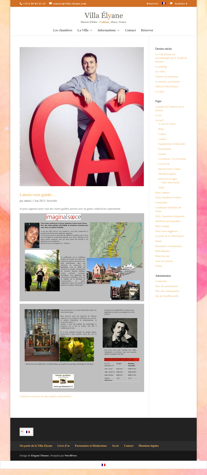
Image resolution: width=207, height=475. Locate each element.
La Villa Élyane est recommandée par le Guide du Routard (171, 58)
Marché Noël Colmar (169, 168)
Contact (130, 30)
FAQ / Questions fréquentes (170, 216)
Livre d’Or (164, 163)
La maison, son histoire (167, 81)
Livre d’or (63, 445)
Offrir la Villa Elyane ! (167, 86)
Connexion (161, 281)
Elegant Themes (40, 455)
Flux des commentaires (167, 290)
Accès (158, 115)
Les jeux (159, 91)
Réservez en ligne (167, 178)
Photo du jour (162, 256)
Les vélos (160, 71)
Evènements (164, 148)
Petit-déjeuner (162, 250)
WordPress (71, 455)
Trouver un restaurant (166, 76)
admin (27, 200)
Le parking (161, 66)
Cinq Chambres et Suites (168, 197)
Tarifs (161, 187)
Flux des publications (166, 286)
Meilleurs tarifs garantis (167, 221)
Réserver (152, 3)
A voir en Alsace (167, 123)
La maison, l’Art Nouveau (172, 158)
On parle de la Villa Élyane (169, 235)
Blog (160, 128)
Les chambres (62, 30)
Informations (107, 30)
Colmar (162, 133)
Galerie (162, 153)
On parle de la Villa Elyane (36, 445)
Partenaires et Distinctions (91, 445)
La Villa (83, 30)
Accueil (159, 120)
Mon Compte (162, 226)
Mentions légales (167, 173)
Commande (161, 202)
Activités (52, 200)
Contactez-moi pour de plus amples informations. (46, 396)
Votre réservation (170, 182)
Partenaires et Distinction (168, 246)
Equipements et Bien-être (171, 143)
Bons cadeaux (162, 192)
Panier (158, 241)
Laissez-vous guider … (38, 194)
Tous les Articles (164, 261)
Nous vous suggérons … (168, 231)
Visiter (158, 265)
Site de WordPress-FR (166, 296)
